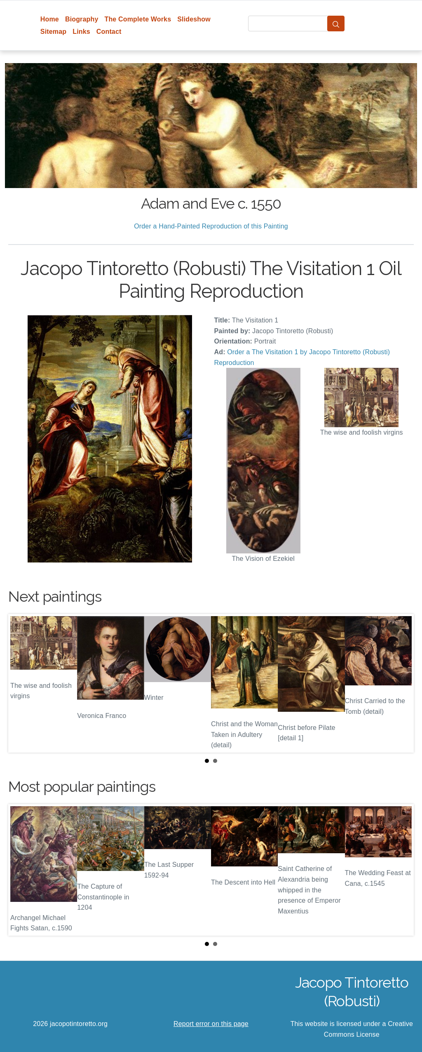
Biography (81, 19)
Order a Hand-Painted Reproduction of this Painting (211, 226)
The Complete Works (137, 19)
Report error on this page (211, 1023)
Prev (21, 683)
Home (49, 19)
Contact (109, 31)
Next (401, 683)
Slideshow (194, 19)
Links (81, 31)
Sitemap (53, 31)
